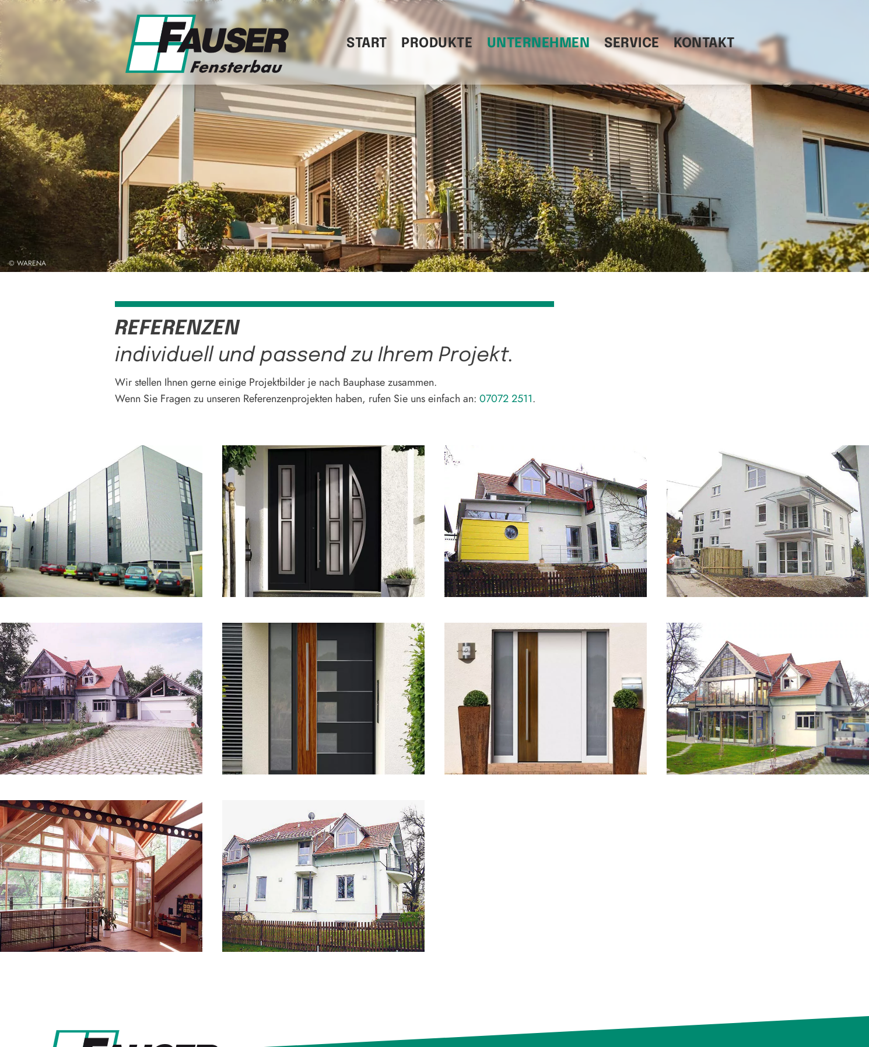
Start (366, 43)
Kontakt (704, 43)
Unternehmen (538, 43)
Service (632, 43)
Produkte (436, 43)
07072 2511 (505, 398)
